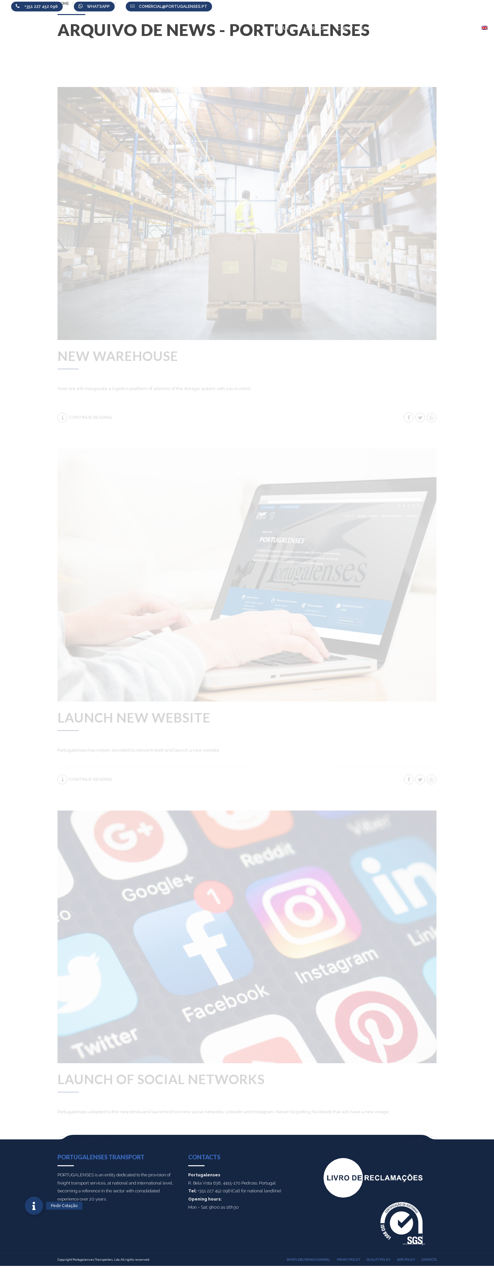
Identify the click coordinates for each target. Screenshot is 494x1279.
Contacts (459, 28)
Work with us (418, 28)
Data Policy (406, 1259)
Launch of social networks (161, 1079)
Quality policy (378, 1259)
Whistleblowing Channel (308, 1259)
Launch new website (134, 717)
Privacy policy (348, 1259)
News (383, 28)
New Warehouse (118, 356)
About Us (284, 28)
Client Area (352, 28)
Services (316, 28)
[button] (34, 1206)
